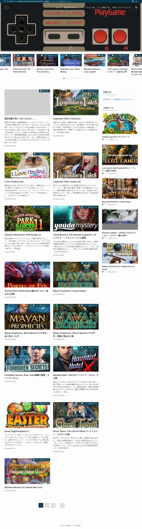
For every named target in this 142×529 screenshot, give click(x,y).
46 (62, 505)
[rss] (133, 1)
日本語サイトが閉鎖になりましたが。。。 (119, 99)
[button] (63, 78)
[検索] (136, 1)
